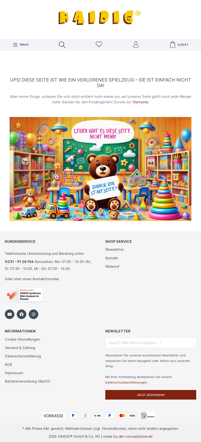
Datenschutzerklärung (23, 356)
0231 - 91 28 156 (19, 261)
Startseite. (141, 102)
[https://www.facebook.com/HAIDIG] (21, 314)
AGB (8, 364)
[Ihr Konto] (135, 45)
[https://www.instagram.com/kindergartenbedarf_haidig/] (33, 314)
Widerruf (112, 266)
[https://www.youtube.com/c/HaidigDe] (9, 314)
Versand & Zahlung (20, 347)
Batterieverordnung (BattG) (27, 381)
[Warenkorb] (179, 45)
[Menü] (20, 45)
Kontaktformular (46, 278)
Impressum (14, 372)
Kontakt (111, 257)
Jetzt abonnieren (151, 394)
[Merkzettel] (98, 45)
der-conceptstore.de (135, 436)
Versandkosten (113, 428)
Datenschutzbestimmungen (126, 382)
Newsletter (114, 249)
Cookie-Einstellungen (22, 339)
